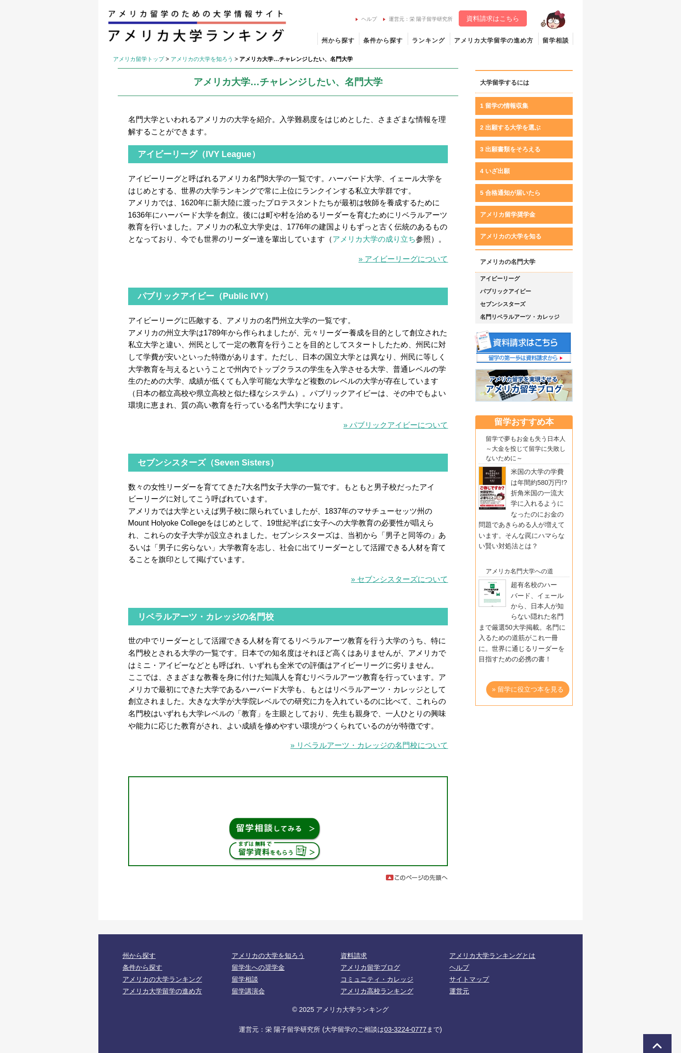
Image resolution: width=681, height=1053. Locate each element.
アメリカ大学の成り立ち (374, 239)
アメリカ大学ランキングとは (492, 955)
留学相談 (555, 40)
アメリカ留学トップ (138, 59)
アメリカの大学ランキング (162, 979)
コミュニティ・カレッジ (376, 979)
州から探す (338, 40)
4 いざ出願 (495, 171)
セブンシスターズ (502, 304)
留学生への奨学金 (258, 967)
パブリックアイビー (505, 291)
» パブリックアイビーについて (395, 425)
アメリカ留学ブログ (370, 967)
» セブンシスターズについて (399, 579)
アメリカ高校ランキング (376, 991)
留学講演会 (248, 991)
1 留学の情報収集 (504, 105)
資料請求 (353, 955)
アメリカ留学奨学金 (507, 214)
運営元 (459, 991)
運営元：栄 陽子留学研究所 (418, 19)
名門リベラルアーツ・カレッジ (519, 317)
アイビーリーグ (500, 278)
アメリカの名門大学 (507, 261)
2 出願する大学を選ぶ (510, 127)
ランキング (428, 40)
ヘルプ (366, 19)
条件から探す (383, 40)
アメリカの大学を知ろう (202, 59)
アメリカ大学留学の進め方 (493, 40)
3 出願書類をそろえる (510, 149)
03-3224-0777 (405, 1029)
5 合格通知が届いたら (510, 192)
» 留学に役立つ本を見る (528, 689)
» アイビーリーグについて (403, 259)
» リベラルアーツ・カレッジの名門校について (369, 745)
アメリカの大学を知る (510, 236)
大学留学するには (504, 82)
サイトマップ (469, 979)
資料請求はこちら (492, 18)
